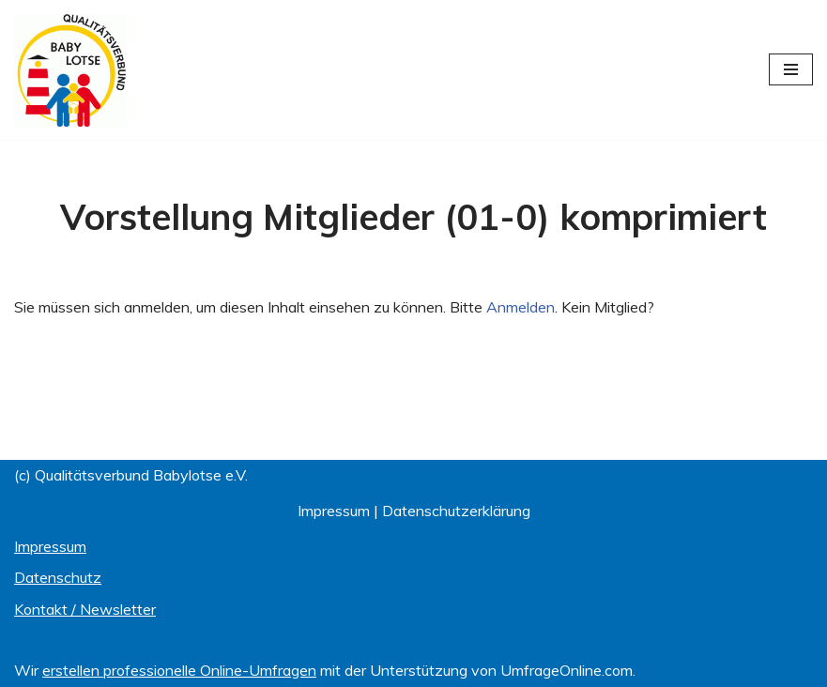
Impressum (334, 510)
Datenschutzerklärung (456, 510)
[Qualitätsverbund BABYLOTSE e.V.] (70, 70)
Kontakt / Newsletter (85, 609)
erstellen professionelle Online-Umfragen (179, 670)
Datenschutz (57, 577)
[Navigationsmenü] (791, 69)
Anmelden (520, 307)
